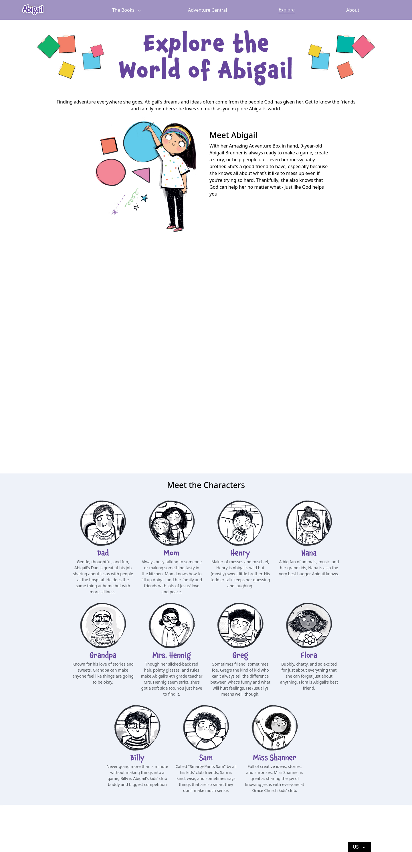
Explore (287, 10)
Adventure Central (207, 10)
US (359, 847)
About (352, 10)
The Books (123, 10)
